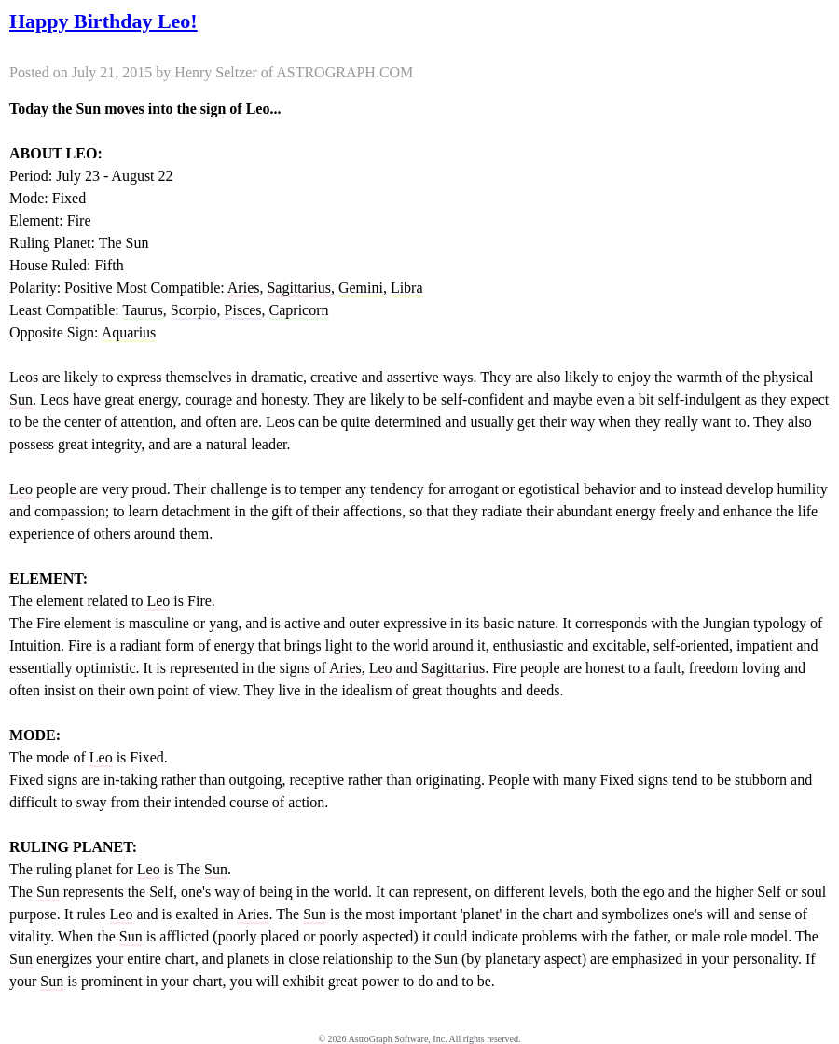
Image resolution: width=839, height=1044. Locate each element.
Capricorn (299, 310)
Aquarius (129, 332)
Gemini (360, 287)
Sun (21, 399)
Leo (21, 489)
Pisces (243, 310)
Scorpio (194, 310)
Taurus (142, 310)
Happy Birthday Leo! (103, 21)
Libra (407, 287)
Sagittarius (298, 287)
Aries (243, 287)
